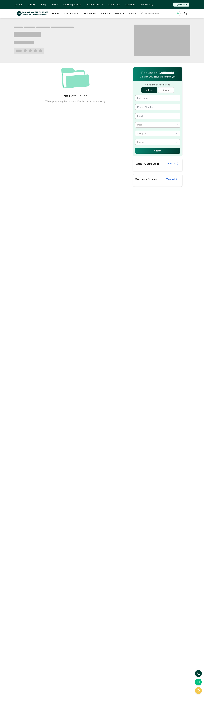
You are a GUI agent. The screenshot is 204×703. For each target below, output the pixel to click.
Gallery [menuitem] (31, 4)
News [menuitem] (55, 4)
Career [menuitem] (18, 4)
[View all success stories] (172, 179)
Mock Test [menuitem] (114, 4)
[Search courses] (160, 13)
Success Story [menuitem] (95, 4)
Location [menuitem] (130, 4)
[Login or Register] (181, 4)
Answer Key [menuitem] (146, 4)
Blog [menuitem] (43, 4)
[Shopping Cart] (185, 13)
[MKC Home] (32, 13)
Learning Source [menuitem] (72, 4)
